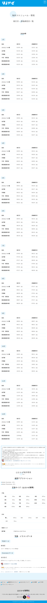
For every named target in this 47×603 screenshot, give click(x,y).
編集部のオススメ (13, 582)
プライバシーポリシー (8, 584)
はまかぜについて (9, 571)
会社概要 (34, 582)
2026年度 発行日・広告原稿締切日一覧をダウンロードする (17, 460)
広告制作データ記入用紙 (10, 563)
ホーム (2, 571)
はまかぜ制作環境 (23, 472)
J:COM (41, 582)
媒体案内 (16, 571)
